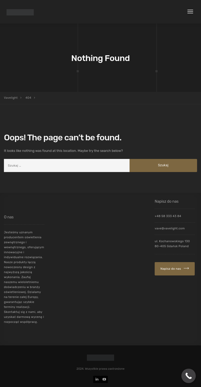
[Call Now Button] (188, 376)
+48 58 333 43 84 (168, 216)
